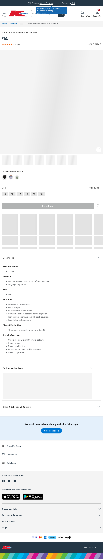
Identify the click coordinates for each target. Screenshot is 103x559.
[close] (64, 10)
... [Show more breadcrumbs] (22, 24)
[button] (4, 13)
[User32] (97, 13)
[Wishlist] (89, 13)
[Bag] (82, 13)
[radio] (4, 177)
